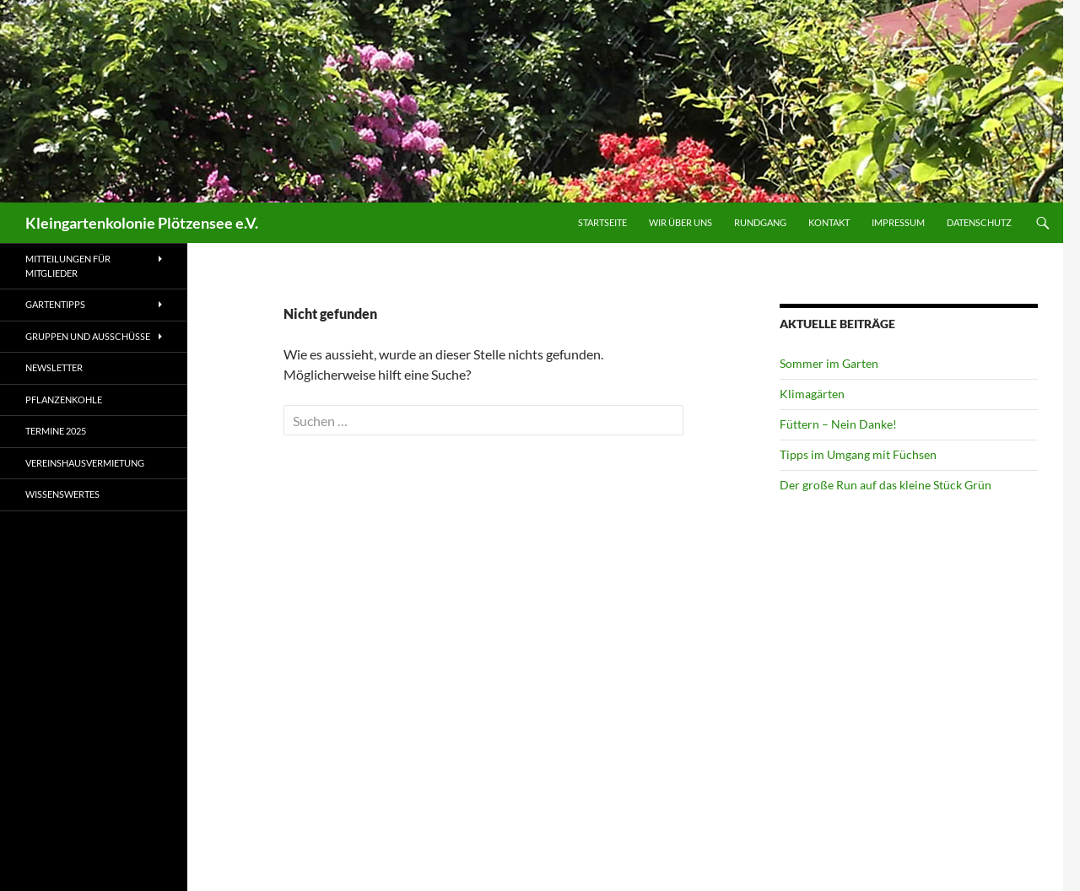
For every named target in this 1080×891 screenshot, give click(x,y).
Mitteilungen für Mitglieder (68, 265)
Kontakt (829, 222)
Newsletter (54, 367)
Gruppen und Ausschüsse (87, 336)
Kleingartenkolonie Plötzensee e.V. (141, 222)
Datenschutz (979, 222)
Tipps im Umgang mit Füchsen (858, 454)
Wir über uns (680, 222)
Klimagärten (812, 393)
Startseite (602, 222)
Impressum (898, 222)
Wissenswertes (62, 494)
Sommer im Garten (829, 363)
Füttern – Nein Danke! (838, 424)
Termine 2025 (55, 430)
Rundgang (760, 222)
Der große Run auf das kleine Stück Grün (885, 485)
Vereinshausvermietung (84, 462)
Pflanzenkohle (63, 399)
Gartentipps (55, 304)
